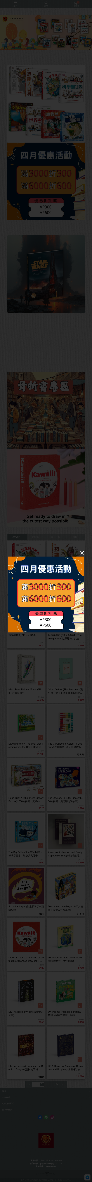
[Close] (82, 553)
